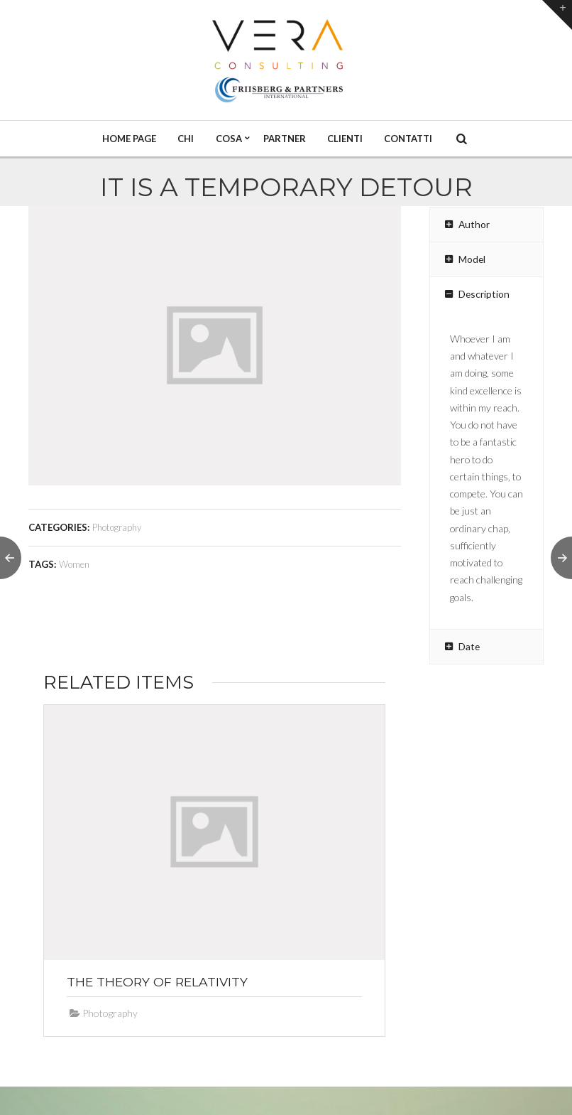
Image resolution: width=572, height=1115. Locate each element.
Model (463, 259)
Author (466, 225)
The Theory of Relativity (157, 981)
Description (476, 294)
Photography (116, 527)
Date (461, 647)
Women (74, 564)
